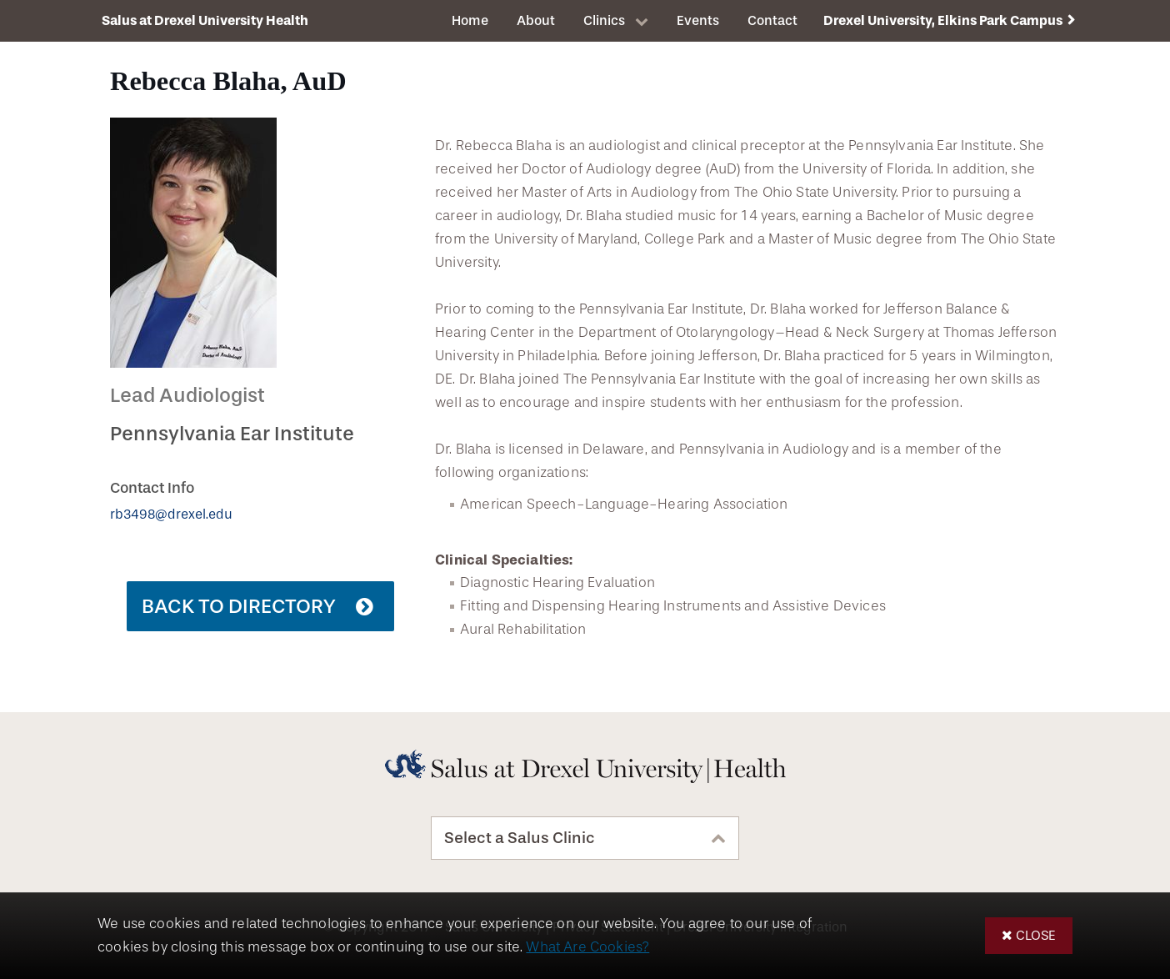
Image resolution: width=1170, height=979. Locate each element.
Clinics (604, 20)
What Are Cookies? (587, 947)
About (536, 20)
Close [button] (1036, 935)
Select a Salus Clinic (519, 838)
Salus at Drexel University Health (205, 20)
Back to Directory (239, 606)
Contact (773, 20)
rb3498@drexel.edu (171, 514)
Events (698, 20)
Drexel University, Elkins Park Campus (942, 20)
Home (470, 20)
